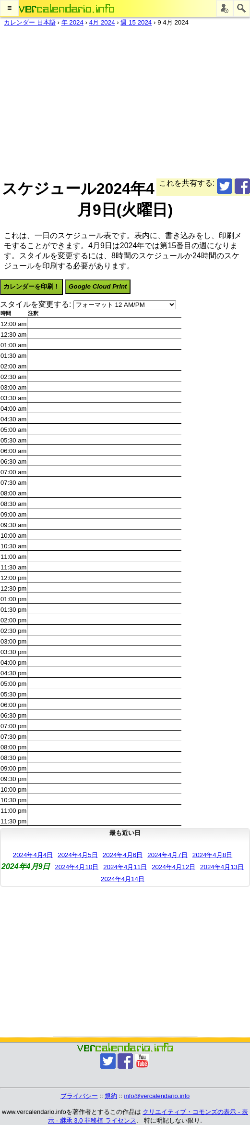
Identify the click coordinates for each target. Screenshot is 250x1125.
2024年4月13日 (222, 867)
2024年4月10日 (76, 867)
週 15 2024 (136, 22)
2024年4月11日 (125, 867)
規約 (111, 1096)
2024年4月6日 (123, 855)
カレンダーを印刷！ (31, 286)
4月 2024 (102, 22)
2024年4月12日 (173, 867)
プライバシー (79, 1096)
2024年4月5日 (77, 855)
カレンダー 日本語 (30, 22)
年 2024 (72, 22)
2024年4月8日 (212, 855)
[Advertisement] (121, 100)
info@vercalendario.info (157, 1096)
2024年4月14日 (122, 879)
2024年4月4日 (33, 855)
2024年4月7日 (167, 855)
